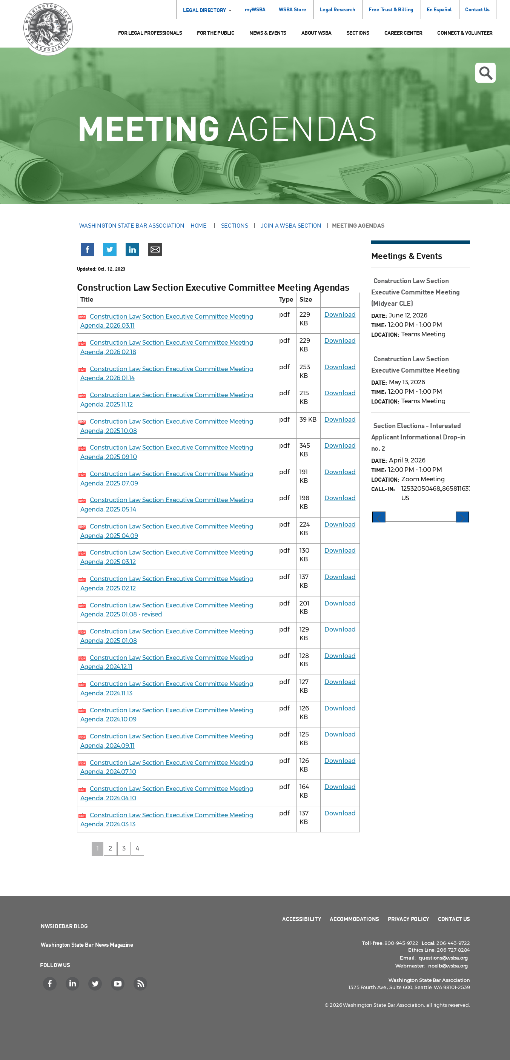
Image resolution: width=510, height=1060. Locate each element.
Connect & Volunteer (465, 32)
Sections (358, 32)
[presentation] (379, 519)
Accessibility (301, 918)
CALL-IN (382, 488)
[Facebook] (51, 984)
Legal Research (337, 9)
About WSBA (316, 32)
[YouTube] (119, 984)
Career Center (403, 32)
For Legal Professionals (150, 32)
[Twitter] (96, 984)
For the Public (215, 32)
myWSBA (255, 9)
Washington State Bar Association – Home (143, 225)
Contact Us (477, 9)
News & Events (267, 32)
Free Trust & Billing (391, 9)
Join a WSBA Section (291, 225)
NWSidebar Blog (64, 926)
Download (339, 314)
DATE (378, 315)
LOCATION (384, 334)
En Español (439, 9)
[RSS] (141, 984)
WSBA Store (292, 9)
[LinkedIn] (73, 984)
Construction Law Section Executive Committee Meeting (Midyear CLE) (415, 291)
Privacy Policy (408, 918)
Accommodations (354, 918)
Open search (486, 73)
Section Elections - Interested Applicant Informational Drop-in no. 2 (418, 436)
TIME (378, 324)
